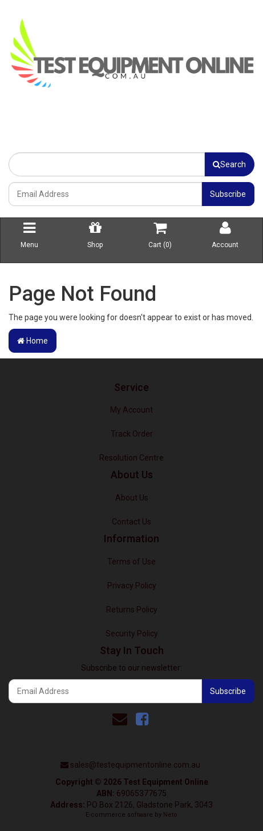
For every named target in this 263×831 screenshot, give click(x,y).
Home (32, 340)
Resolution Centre (131, 457)
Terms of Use (131, 561)
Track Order (132, 433)
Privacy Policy (131, 585)
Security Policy (132, 633)
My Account (131, 409)
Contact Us (131, 521)
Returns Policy (131, 609)
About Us (131, 497)
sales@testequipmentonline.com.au (135, 764)
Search (229, 164)
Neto (170, 814)
